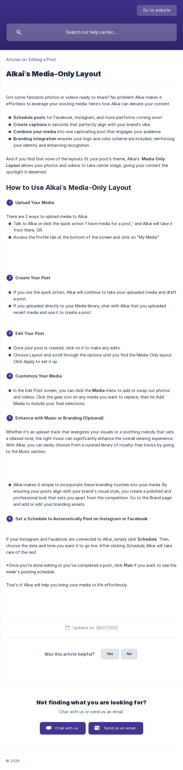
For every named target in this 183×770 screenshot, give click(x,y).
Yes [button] (109, 653)
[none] (157, 10)
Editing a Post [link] (42, 59)
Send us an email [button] (119, 728)
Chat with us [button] (66, 728)
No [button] (129, 653)
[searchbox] (92, 32)
